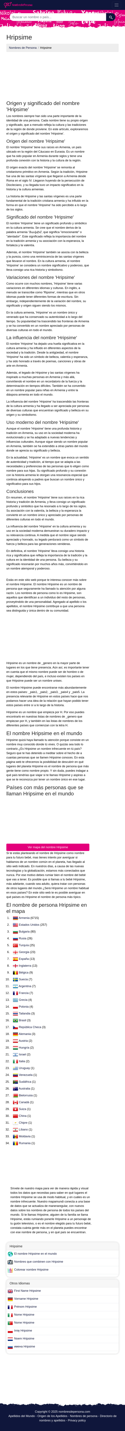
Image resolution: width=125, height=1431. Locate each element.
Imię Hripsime (23, 1330)
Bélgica (24, 972)
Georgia (24, 952)
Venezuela (26, 1075)
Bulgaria (24, 931)
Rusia (23, 938)
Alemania (25, 1034)
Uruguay (25, 1068)
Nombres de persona (83, 1416)
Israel (23, 1054)
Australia (25, 1088)
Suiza (23, 1109)
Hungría (24, 1047)
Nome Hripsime (24, 1314)
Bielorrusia (26, 1095)
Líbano (24, 1129)
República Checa (30, 1027)
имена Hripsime (24, 1346)
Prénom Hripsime (25, 1306)
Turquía (24, 945)
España (24, 959)
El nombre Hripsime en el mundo (35, 1253)
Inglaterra (25, 965)
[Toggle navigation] (116, 5)
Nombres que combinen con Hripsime (38, 1261)
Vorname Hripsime (26, 1298)
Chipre (23, 1122)
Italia (22, 1061)
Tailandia (25, 1013)
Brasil (23, 1020)
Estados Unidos (29, 924)
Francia (24, 993)
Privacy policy (77, 1420)
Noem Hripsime (24, 1338)
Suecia (24, 979)
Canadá (24, 1102)
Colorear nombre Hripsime (31, 1269)
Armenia (24, 918)
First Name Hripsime (27, 1290)
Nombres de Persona (23, 47)
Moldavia (25, 1136)
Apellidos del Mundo (21, 1416)
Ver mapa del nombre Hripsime (48, 847)
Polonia (24, 1006)
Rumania (25, 1143)
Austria (24, 1040)
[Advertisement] (47, 77)
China (23, 1115)
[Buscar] (110, 17)
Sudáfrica (25, 1081)
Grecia (23, 999)
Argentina (25, 986)
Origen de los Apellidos (52, 1416)
